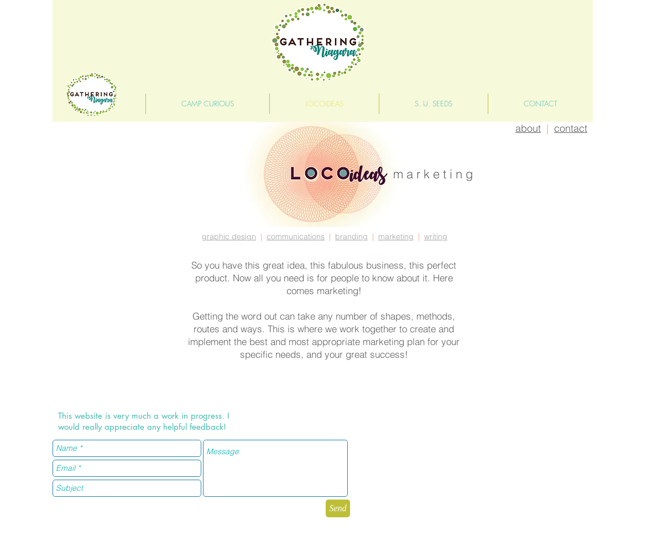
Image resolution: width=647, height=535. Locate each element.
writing (435, 236)
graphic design (229, 236)
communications (296, 236)
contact (570, 128)
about (528, 128)
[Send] (338, 508)
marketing (396, 236)
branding (351, 236)
